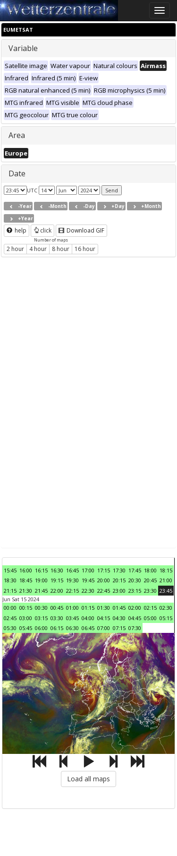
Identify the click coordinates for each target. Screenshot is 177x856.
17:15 (103, 570)
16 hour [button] (85, 249)
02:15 (150, 607)
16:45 (72, 570)
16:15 (41, 570)
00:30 (41, 607)
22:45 (103, 590)
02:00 (134, 607)
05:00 (150, 618)
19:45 (88, 580)
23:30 (150, 590)
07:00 (103, 627)
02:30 (166, 607)
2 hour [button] (15, 249)
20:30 (134, 580)
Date (16, 173)
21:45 (41, 590)
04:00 (88, 618)
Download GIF (81, 230)
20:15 (119, 580)
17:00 (88, 570)
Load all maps (88, 778)
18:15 (166, 570)
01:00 (72, 607)
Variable (23, 48)
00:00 (10, 607)
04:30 (119, 618)
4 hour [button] (38, 249)
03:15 (41, 618)
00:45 (57, 607)
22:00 (57, 590)
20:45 (150, 580)
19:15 (57, 580)
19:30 (72, 580)
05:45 (25, 627)
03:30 (57, 618)
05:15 (166, 618)
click (42, 230)
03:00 (25, 618)
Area (16, 135)
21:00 (166, 580)
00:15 (25, 607)
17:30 (119, 570)
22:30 (88, 590)
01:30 (103, 607)
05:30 (10, 627)
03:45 (72, 618)
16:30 (57, 570)
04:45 (134, 618)
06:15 (57, 627)
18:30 (10, 580)
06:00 (41, 627)
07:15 (119, 627)
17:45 (134, 570)
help (16, 230)
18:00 (150, 570)
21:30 (25, 590)
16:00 (25, 570)
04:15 (103, 618)
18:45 (25, 580)
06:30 (72, 627)
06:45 (88, 627)
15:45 (10, 570)
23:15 (134, 590)
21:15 (10, 590)
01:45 (119, 607)
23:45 (166, 590)
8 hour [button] (60, 249)
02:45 (10, 618)
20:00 (103, 580)
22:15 (72, 590)
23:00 (119, 590)
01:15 (88, 607)
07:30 (134, 627)
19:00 (41, 580)
